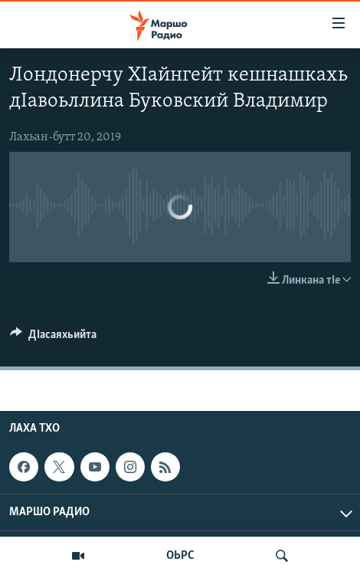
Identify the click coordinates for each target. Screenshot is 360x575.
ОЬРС (180, 556)
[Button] (53, 338)
